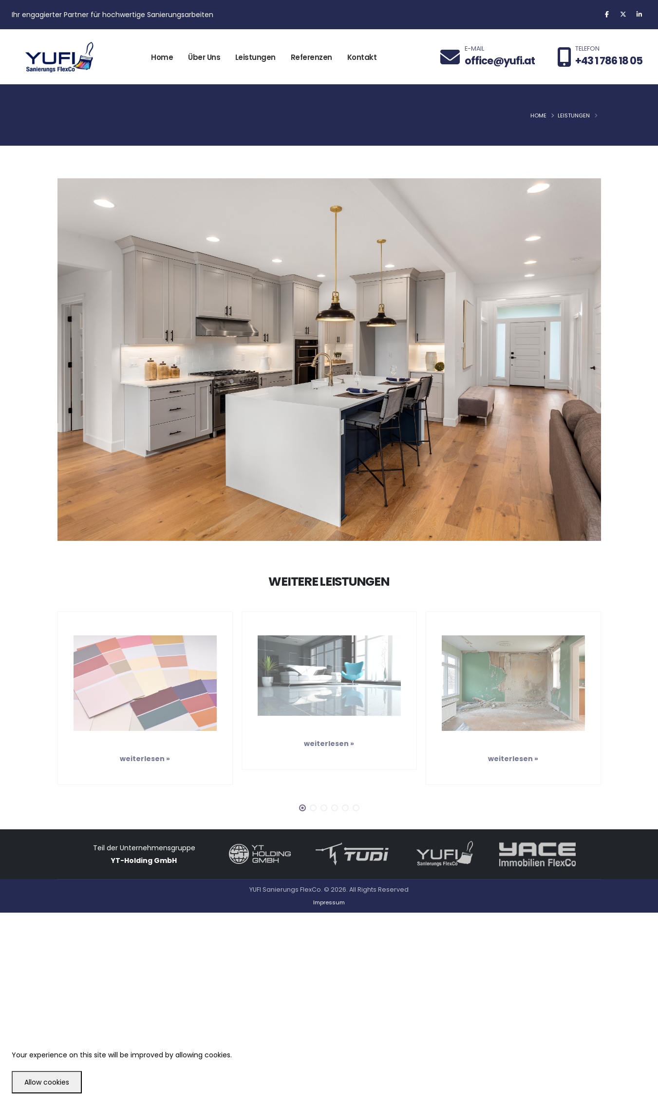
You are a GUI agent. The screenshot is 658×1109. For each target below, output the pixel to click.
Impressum (329, 902)
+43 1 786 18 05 (608, 61)
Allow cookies (46, 1082)
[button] (302, 808)
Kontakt (362, 57)
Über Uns (204, 57)
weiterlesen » (145, 759)
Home (162, 57)
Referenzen (311, 57)
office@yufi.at (500, 61)
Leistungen (255, 57)
